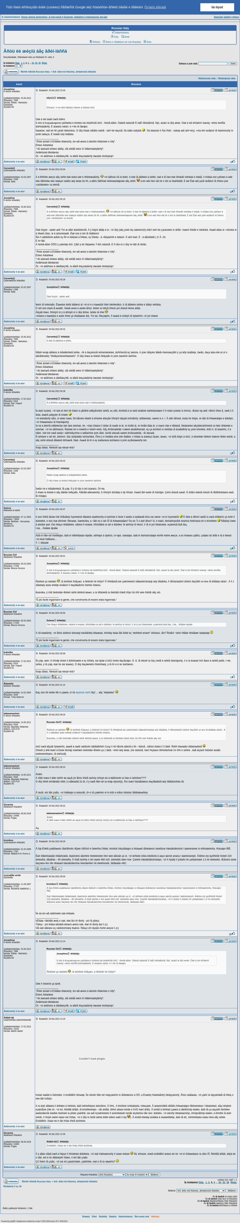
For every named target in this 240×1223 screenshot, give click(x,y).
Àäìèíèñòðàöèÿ (125, 1217)
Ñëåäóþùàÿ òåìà (226, 78)
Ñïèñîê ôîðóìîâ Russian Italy (35, 71)
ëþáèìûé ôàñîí (83, 692)
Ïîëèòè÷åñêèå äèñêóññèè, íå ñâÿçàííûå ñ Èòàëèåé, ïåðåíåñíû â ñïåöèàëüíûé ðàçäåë (64, 17)
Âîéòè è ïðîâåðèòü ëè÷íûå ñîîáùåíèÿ (122, 42)
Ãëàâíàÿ (86, 1217)
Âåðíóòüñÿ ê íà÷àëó (14, 161)
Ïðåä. (17, 63)
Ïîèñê (125, 37)
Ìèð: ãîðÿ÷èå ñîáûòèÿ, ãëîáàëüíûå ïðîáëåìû (74, 71)
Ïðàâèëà (112, 1217)
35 (36, 63)
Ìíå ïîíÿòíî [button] (217, 7)
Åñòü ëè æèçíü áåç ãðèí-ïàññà (35, 51)
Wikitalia (155, 1217)
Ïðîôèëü (95, 42)
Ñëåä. (44, 63)
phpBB (12, 1221)
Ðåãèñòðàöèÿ (120, 32)
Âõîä (147, 42)
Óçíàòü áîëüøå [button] (155, 7)
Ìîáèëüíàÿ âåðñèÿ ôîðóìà (226, 17)
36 (39, 63)
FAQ (114, 37)
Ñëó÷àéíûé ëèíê (141, 1217)
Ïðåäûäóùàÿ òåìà (207, 78)
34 (33, 63)
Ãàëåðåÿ (103, 1217)
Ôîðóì (94, 1217)
